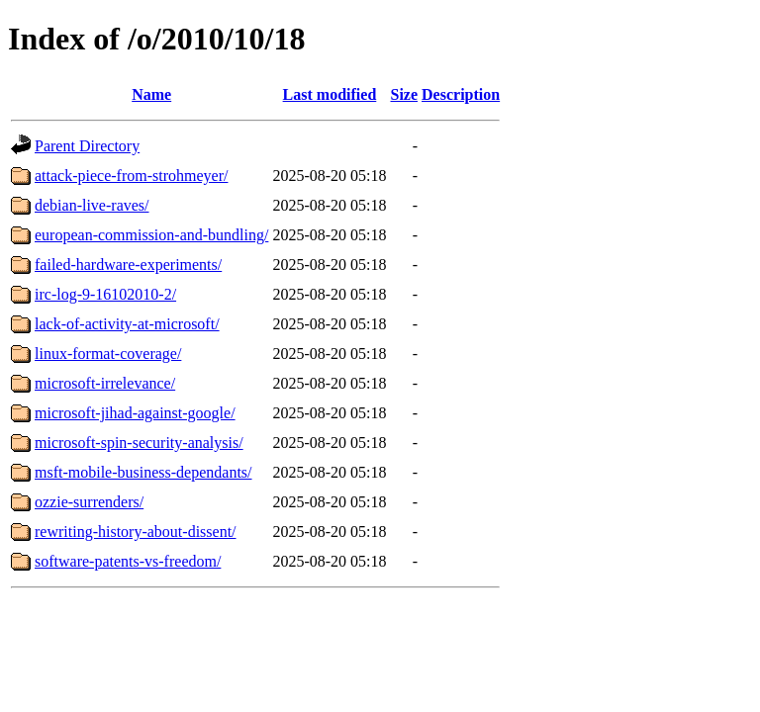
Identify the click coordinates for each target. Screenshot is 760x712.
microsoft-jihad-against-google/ (135, 412)
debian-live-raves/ (92, 205)
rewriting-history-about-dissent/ (136, 531)
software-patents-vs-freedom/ (128, 561)
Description (461, 94)
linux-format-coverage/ (108, 353)
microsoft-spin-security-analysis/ (139, 442)
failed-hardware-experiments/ (128, 264)
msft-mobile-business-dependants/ (143, 472)
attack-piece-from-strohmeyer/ (131, 175)
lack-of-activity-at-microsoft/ (127, 323)
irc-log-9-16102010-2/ (105, 294)
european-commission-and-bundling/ (151, 234)
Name (151, 94)
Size (405, 94)
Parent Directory (87, 145)
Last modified (330, 94)
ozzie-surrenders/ (89, 501)
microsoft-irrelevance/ (105, 383)
